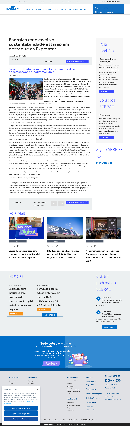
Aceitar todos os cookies (21, 408)
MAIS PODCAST (109, 327)
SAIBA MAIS (104, 91)
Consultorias (58, 9)
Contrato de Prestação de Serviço (73, 392)
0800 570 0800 (113, 1)
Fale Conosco (70, 386)
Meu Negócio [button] (14, 377)
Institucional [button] (72, 399)
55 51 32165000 (111, 396)
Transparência (70, 410)
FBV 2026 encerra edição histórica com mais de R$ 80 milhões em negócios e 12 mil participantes (63, 254)
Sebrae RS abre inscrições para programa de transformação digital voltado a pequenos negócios (24, 254)
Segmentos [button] (32, 377)
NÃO (61, 203)
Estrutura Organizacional (73, 405)
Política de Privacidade (73, 389)
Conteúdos (47, 9)
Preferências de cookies (21, 419)
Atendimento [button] (72, 377)
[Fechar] (37, 389)
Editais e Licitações (23, 2)
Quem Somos (70, 402)
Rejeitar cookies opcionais (21, 414)
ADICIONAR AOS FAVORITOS (77, 61)
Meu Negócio (29, 9)
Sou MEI (11, 383)
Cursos (38, 9)
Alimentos (31, 383)
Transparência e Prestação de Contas (71, 2)
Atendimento (77, 9)
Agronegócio (31, 381)
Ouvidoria (69, 383)
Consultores (53, 2)
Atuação (69, 408)
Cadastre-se (91, 402)
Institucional (9, 2)
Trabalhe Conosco (93, 398)
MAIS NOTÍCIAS (49, 315)
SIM (54, 203)
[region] (21, 405)
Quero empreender (14, 381)
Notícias (68, 9)
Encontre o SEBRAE (39, 2)
